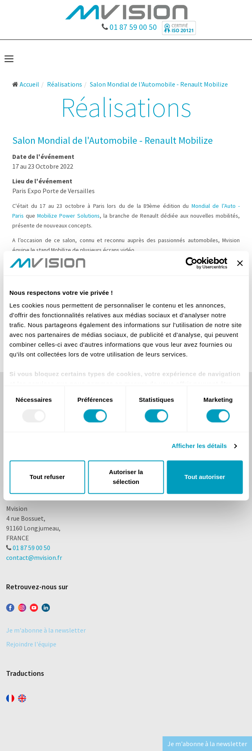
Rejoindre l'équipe (31, 644)
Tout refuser (47, 476)
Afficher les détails (199, 446)
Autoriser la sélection (126, 476)
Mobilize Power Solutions (68, 215)
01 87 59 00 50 (129, 25)
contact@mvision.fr (34, 557)
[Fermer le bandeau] (240, 263)
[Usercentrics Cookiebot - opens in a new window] (191, 263)
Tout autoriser (204, 476)
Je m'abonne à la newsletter (46, 630)
